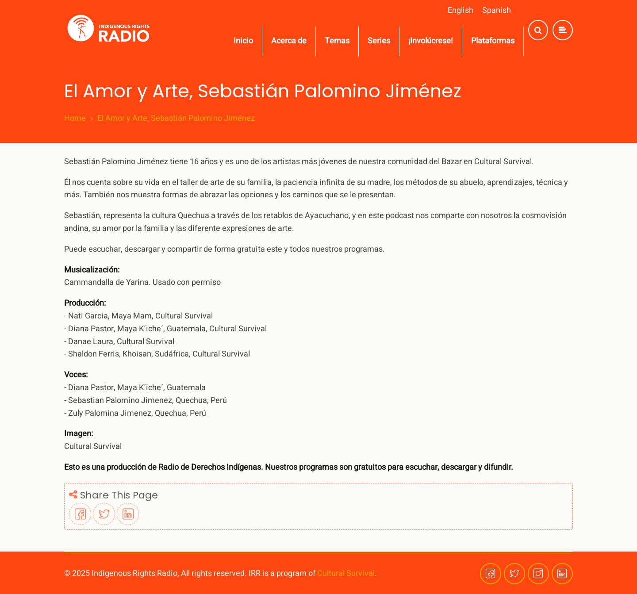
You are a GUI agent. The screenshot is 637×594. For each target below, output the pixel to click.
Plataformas (492, 41)
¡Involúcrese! (430, 41)
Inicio (243, 41)
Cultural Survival (346, 573)
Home (75, 119)
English (460, 10)
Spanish (496, 10)
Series (379, 41)
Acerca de (289, 41)
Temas (337, 41)
